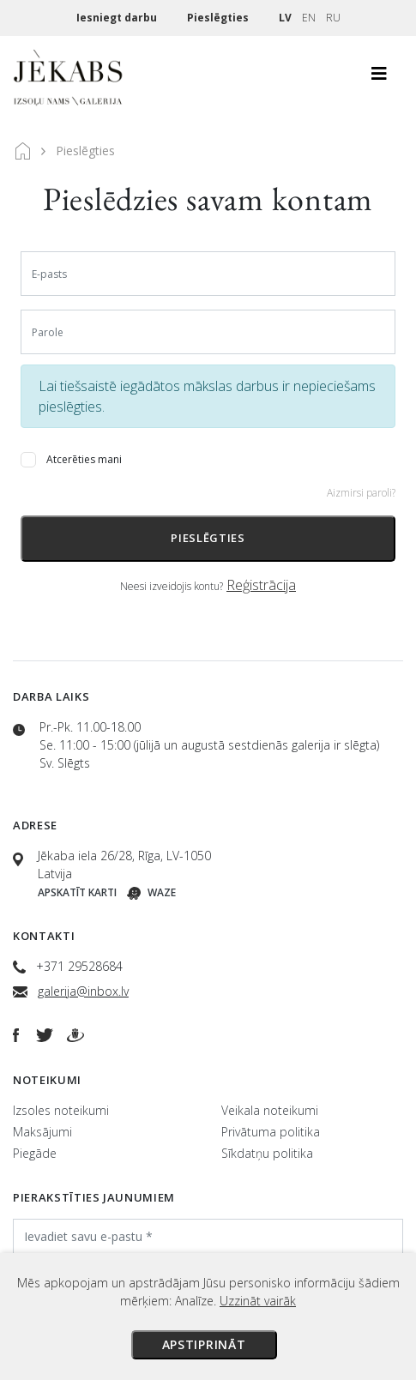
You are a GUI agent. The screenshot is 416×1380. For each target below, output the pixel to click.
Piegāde (35, 1153)
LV (285, 17)
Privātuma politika (270, 1132)
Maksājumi (42, 1132)
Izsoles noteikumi (61, 1110)
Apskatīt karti (77, 892)
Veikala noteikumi (269, 1110)
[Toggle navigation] (379, 78)
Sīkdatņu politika (267, 1153)
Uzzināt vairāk (258, 1301)
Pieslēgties (219, 17)
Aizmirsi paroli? (361, 492)
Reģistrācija (261, 585)
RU (333, 17)
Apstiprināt (204, 1344)
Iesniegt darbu (118, 17)
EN (309, 17)
